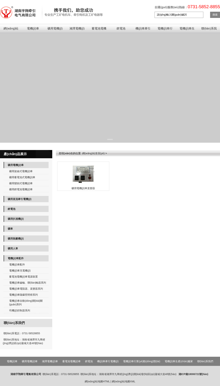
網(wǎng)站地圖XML (123, 381)
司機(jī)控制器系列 (19, 310)
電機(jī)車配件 (16, 258)
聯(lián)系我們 (209, 30)
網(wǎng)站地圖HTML (97, 381)
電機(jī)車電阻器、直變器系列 (26, 288)
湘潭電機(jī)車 (77, 30)
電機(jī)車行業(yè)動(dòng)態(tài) (165, 30)
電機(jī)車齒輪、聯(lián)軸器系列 (27, 282)
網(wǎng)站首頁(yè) (10, 30)
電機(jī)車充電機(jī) (20, 270)
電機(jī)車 (33, 28)
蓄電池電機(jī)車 (99, 30)
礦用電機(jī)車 (55, 30)
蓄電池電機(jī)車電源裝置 (23, 276)
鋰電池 (121, 28)
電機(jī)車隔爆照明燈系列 (23, 294)
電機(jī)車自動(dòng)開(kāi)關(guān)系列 (26, 302)
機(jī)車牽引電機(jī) (143, 30)
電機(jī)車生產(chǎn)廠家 (187, 30)
